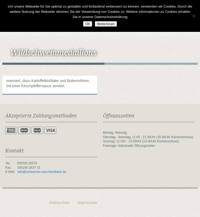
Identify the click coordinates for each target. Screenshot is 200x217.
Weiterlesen (106, 24)
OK (87, 24)
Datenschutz (59, 203)
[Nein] (193, 16)
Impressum (87, 203)
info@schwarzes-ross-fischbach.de (42, 172)
